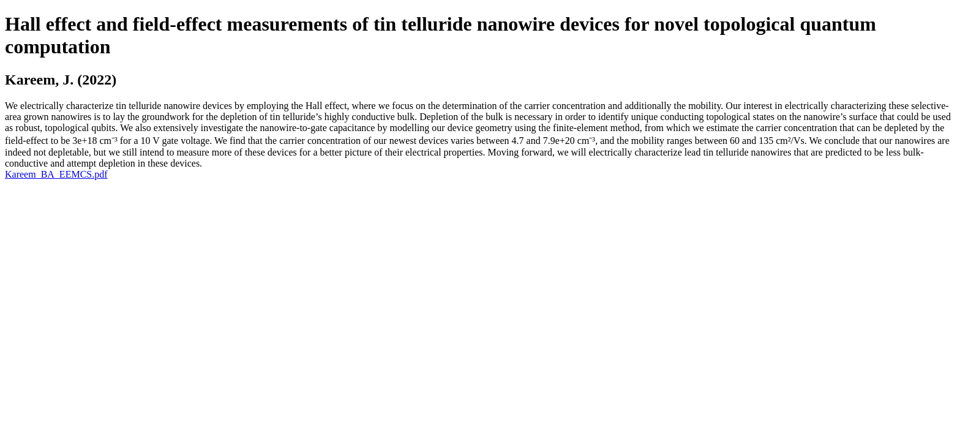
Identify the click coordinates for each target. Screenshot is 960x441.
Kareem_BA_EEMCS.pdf (56, 174)
